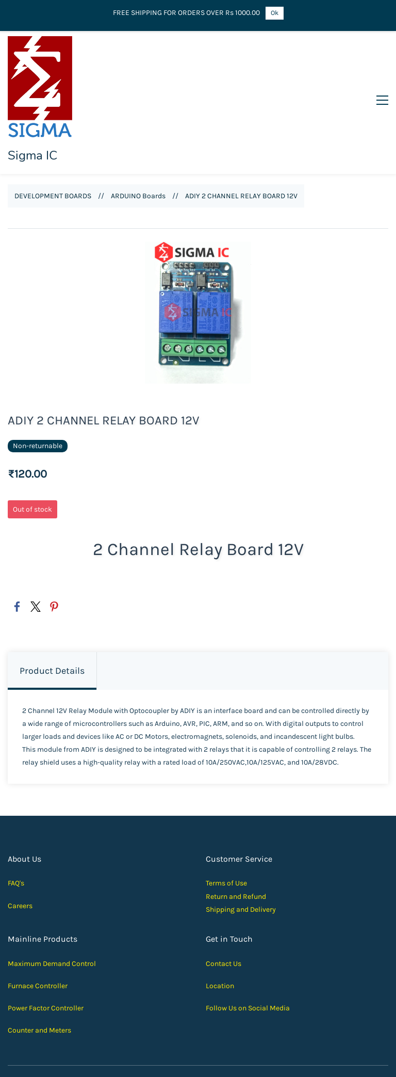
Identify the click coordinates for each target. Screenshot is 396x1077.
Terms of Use (226, 822)
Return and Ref (230, 835)
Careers (20, 844)
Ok (274, 13)
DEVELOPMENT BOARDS (52, 135)
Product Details (52, 609)
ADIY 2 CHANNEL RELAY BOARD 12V (241, 135)
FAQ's (16, 822)
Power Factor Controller (46, 947)
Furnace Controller (38, 924)
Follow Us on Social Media (248, 947)
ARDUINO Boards (138, 135)
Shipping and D (230, 848)
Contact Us (223, 902)
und (260, 835)
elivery (265, 848)
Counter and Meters (39, 969)
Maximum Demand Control (52, 902)
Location (220, 924)
